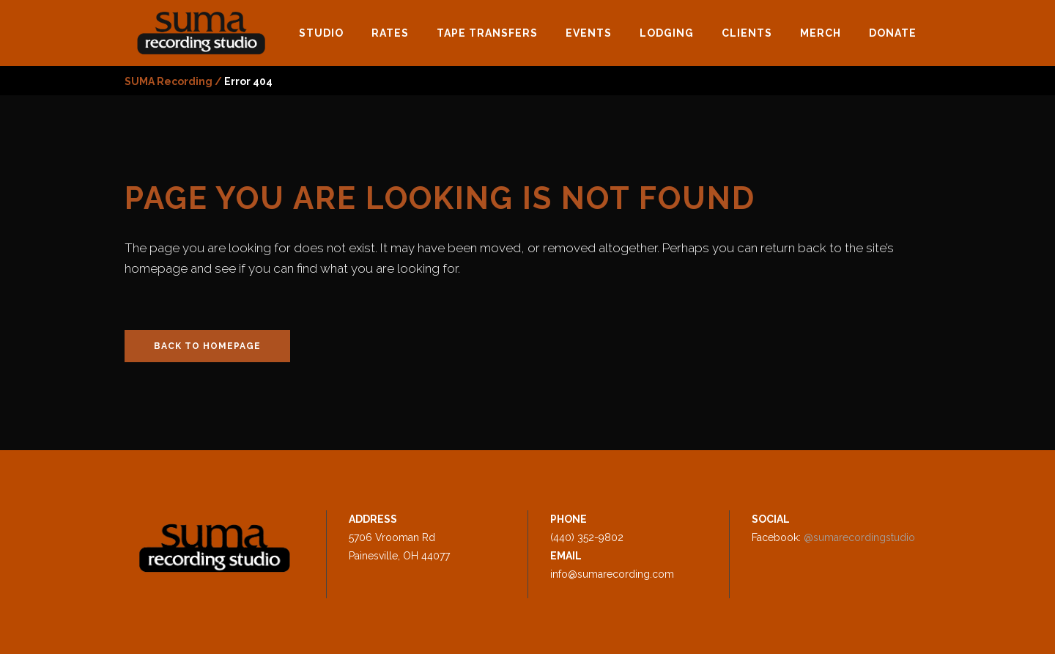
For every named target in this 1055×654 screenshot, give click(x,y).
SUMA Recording (168, 81)
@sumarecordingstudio (859, 537)
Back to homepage (207, 346)
